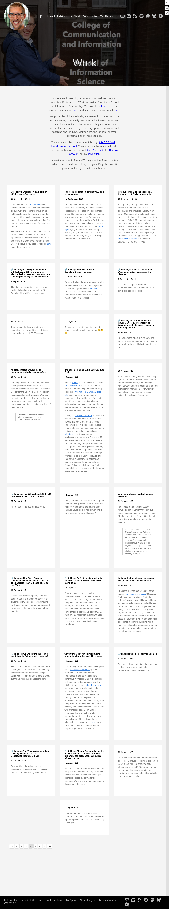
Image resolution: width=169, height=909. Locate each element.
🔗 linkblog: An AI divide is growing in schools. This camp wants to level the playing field (83, 580)
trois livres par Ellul (83, 415)
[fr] (41, 16)
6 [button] (39, 846)
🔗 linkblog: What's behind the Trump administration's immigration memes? (29, 655)
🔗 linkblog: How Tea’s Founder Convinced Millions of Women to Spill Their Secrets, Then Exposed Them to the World (29, 581)
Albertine (68, 434)
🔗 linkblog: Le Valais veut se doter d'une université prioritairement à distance (135, 271)
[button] (11, 846)
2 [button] (21, 846)
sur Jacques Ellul (72, 385)
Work (77, 16)
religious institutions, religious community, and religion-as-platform (29, 371)
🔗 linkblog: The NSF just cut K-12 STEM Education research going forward (31, 495)
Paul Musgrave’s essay (135, 594)
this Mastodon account (64, 146)
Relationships (64, 16)
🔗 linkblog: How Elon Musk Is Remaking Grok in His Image (79, 270)
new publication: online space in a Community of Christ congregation (135, 193)
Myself (51, 16)
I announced (34, 204)
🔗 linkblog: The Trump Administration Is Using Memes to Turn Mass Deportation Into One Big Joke (30, 753)
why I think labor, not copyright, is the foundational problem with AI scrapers (83, 655)
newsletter (93, 153)
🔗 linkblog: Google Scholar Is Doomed (137, 654)
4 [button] (30, 846)
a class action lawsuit (80, 669)
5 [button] (35, 846)
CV (101, 16)
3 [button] (26, 846)
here (103, 106)
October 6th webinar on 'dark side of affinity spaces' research (29, 193)
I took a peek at (94, 685)
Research (110, 16)
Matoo (74, 382)
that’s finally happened (128, 238)
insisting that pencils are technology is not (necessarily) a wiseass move (137, 579)
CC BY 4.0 (10, 903)
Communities (89, 16)
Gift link (93, 288)
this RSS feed (107, 142)
